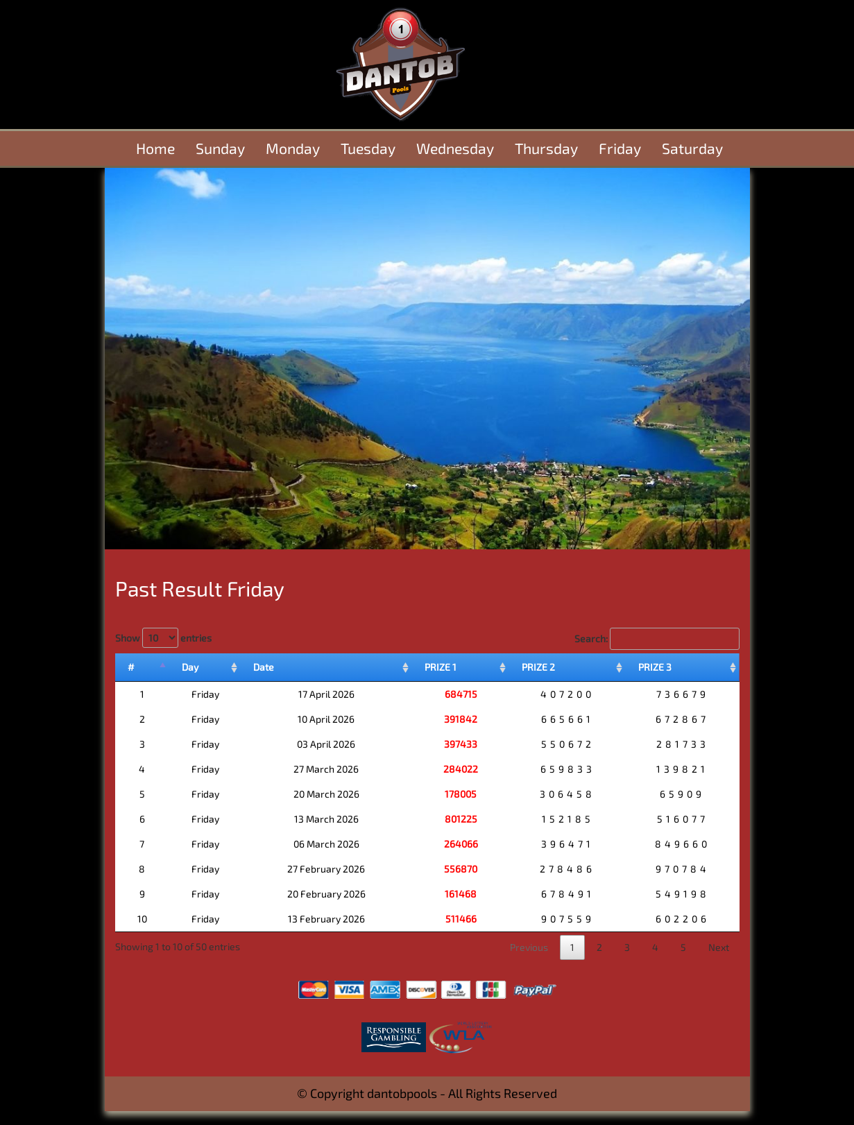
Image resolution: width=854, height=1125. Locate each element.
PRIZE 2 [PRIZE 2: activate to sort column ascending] (538, 667)
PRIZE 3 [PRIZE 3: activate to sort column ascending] (655, 667)
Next (718, 947)
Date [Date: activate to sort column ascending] (263, 667)
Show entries (163, 638)
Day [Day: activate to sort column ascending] (190, 667)
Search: (657, 639)
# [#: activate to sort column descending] (131, 667)
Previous (529, 947)
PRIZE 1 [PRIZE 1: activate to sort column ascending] (440, 667)
